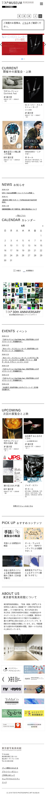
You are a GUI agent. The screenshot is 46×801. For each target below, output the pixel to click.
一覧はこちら (21, 215)
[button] (1, 44)
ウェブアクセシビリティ (11, 779)
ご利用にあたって (8, 775)
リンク (4, 782)
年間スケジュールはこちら (23, 506)
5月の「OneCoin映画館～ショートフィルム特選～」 (18, 193)
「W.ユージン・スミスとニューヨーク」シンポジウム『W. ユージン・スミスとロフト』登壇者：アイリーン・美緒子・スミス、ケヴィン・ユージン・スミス (20, 360)
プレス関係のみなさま (10, 768)
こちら (25, 23)
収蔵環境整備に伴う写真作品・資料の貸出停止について (19, 209)
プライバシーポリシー (10, 772)
